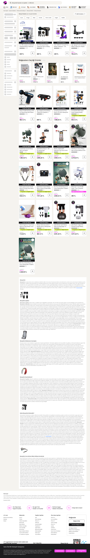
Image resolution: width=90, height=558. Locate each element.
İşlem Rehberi (22, 524)
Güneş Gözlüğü (54, 522)
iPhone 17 (53, 521)
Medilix (63, 17)
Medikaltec (15, 498)
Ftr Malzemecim (66, 498)
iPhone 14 (37, 521)
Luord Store (47, 495)
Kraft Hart (34, 498)
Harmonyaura (76, 498)
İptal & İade (21, 522)
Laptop (52, 526)
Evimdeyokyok (22, 497)
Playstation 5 (37, 526)
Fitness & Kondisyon (21, 10)
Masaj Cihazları (37, 10)
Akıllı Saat (37, 522)
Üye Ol (20, 517)
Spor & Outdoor (12, 10)
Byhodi (23, 498)
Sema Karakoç (6, 498)
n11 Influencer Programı (24, 534)
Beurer (68, 495)
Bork (44, 498)
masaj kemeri (48, 436)
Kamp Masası (53, 534)
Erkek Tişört (37, 532)
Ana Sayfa (6, 10)
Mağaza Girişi (76, 521)
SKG (80, 497)
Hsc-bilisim (42, 497)
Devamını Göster (7, 500)
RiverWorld (61, 497)
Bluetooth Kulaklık (38, 529)
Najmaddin (42, 495)
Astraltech (19, 498)
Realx (38, 498)
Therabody (66, 497)
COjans (32, 495)
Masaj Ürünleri (30, 10)
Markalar (5, 519)
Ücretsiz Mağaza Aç (77, 524)
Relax (34, 17)
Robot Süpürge (38, 519)
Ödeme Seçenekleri (23, 521)
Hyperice (35, 497)
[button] (25, 40)
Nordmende (29, 498)
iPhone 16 (53, 524)
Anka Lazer (71, 497)
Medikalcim (64, 495)
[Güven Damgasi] (84, 543)
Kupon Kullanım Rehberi (24, 531)
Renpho (17, 497)
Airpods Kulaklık (38, 524)
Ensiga (27, 17)
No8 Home (14, 497)
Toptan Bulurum (58, 495)
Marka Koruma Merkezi (8, 517)
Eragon (56, 17)
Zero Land (29, 495)
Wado (80, 498)
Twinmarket (56, 497)
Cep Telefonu (37, 534)
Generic (74, 497)
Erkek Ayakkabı (38, 531)
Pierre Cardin (48, 17)
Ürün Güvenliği (22, 527)
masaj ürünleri (79, 287)
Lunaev (10, 498)
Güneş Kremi (53, 529)
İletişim (5, 521)
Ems (38, 497)
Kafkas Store (52, 495)
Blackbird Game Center (49, 497)
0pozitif (71, 495)
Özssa (39, 495)
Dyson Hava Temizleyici (55, 531)
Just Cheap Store (77, 495)
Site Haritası (21, 529)
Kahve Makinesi (54, 532)
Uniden (54, 498)
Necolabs (82, 495)
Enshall (40, 17)
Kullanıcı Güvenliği (22, 526)
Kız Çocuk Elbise (54, 519)
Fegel (26, 498)
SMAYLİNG (51, 498)
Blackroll (41, 498)
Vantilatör (53, 527)
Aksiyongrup (8, 497)
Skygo (5, 497)
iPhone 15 (53, 517)
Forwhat (47, 498)
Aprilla (78, 497)
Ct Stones (32, 497)
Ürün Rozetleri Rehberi (23, 532)
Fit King (71, 498)
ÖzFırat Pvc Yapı (60, 498)
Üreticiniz (27, 497)
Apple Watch (37, 527)
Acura (21, 17)
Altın (36, 517)
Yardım (20, 519)
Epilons (35, 495)
